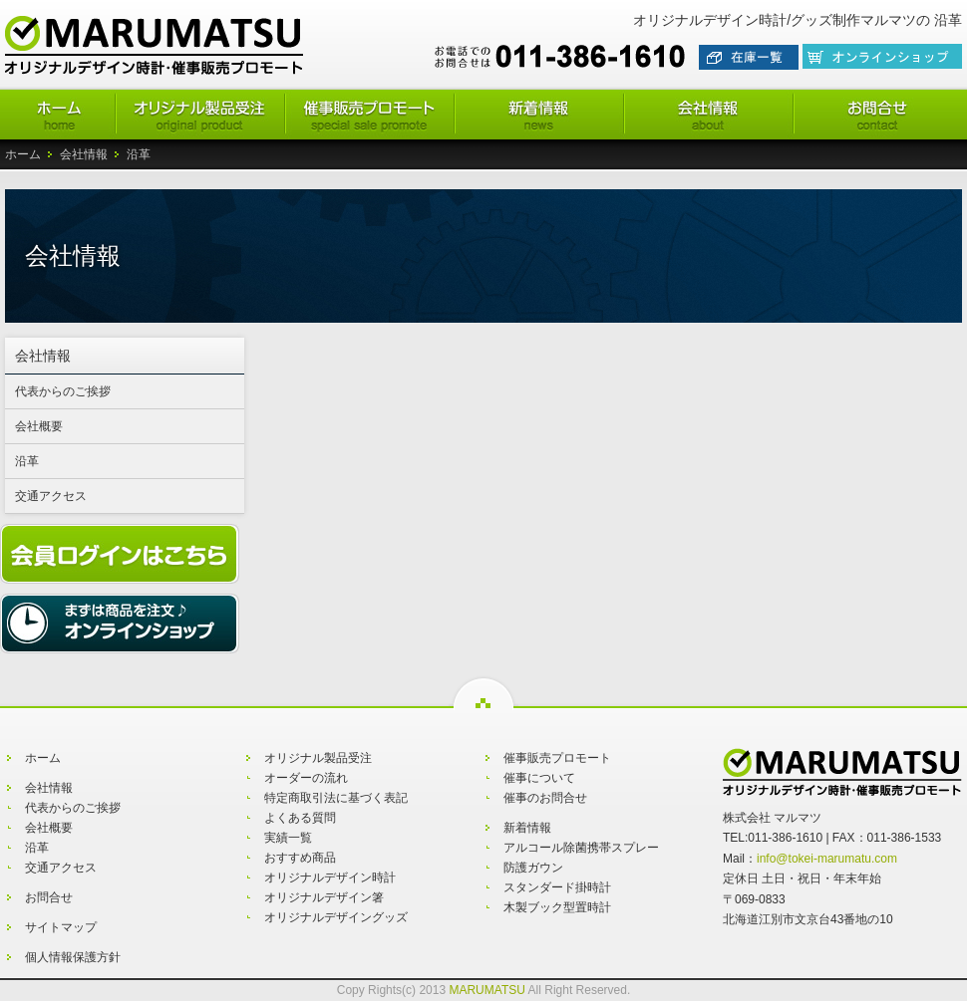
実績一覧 (288, 838)
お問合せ (49, 897)
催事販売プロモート (557, 758)
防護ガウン (533, 868)
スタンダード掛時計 (557, 887)
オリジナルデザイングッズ (336, 917)
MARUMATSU (486, 990)
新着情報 (527, 828)
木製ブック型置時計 (557, 907)
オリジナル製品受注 (318, 758)
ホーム (23, 154)
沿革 (27, 461)
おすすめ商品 (300, 858)
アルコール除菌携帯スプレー (581, 848)
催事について (539, 778)
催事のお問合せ (545, 798)
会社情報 (84, 154)
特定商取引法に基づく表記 (336, 798)
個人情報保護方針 (73, 957)
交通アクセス (51, 496)
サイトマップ (61, 927)
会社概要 (39, 426)
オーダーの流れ (306, 778)
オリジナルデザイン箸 (324, 897)
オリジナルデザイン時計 (330, 877)
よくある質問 (300, 818)
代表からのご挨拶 (63, 391)
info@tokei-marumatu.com (827, 859)
